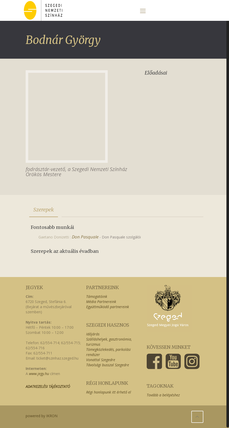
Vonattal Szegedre (100, 359)
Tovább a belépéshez (163, 395)
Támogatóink (96, 296)
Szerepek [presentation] (43, 209)
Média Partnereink (101, 301)
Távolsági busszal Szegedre (107, 364)
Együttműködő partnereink (107, 306)
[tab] (44, 210)
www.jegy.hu (39, 373)
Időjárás (92, 334)
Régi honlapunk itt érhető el (108, 392)
